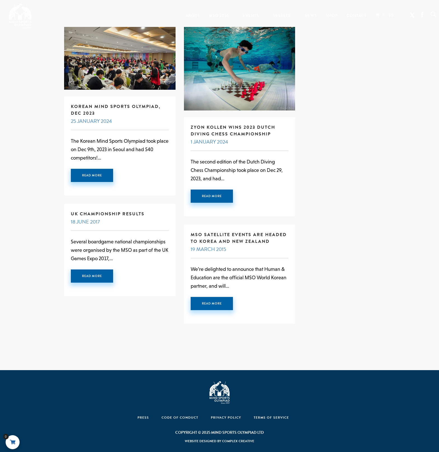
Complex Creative (238, 441)
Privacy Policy (226, 417)
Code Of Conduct (180, 417)
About (193, 14)
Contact (356, 14)
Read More (92, 175)
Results (282, 14)
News (311, 14)
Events (251, 14)
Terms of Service (271, 417)
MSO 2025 (219, 14)
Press (143, 417)
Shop (332, 14)
